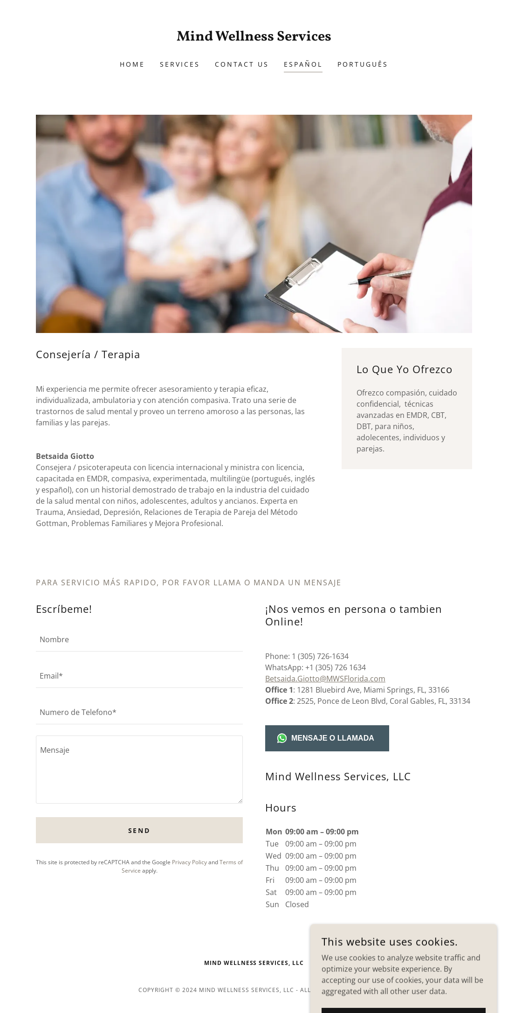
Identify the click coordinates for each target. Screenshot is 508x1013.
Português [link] (362, 64)
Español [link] (303, 64)
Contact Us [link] (242, 64)
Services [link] (180, 64)
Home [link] (132, 64)
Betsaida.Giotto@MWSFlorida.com (325, 678)
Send (139, 830)
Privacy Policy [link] (189, 862)
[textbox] (139, 639)
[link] (254, 38)
